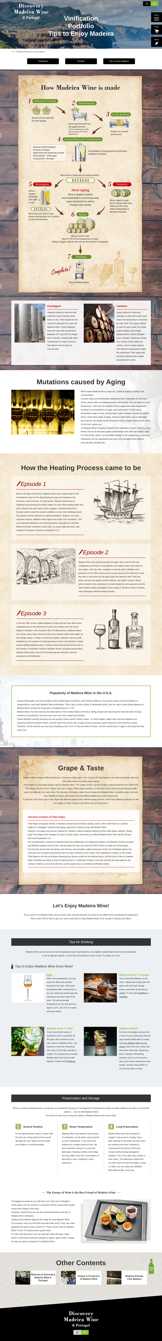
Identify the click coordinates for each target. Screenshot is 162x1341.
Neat (49, 975)
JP (147, 4)
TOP (12, 52)
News (156, 42)
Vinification (43, 61)
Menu (156, 17)
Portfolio (81, 61)
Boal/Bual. (71, 1061)
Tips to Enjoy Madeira (119, 61)
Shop (156, 29)
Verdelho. (123, 997)
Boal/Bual (142, 993)
